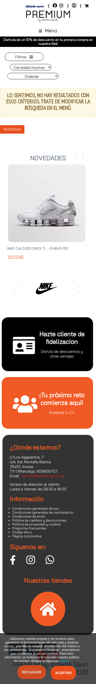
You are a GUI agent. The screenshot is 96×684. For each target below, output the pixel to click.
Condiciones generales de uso (35, 508)
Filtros (24, 56)
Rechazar (31, 672)
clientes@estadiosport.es (42, 476)
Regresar (12, 129)
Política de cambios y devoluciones (39, 520)
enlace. (64, 661)
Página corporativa (26, 536)
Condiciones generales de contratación (43, 512)
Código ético (22, 532)
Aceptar (63, 673)
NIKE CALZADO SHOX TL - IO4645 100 (37, 248)
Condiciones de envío (28, 516)
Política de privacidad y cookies (36, 524)
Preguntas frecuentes (29, 528)
